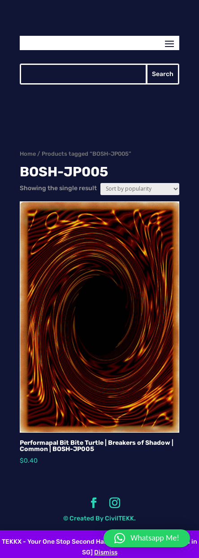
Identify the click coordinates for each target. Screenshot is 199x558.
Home (28, 153)
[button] (147, 538)
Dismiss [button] (105, 552)
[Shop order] (139, 189)
